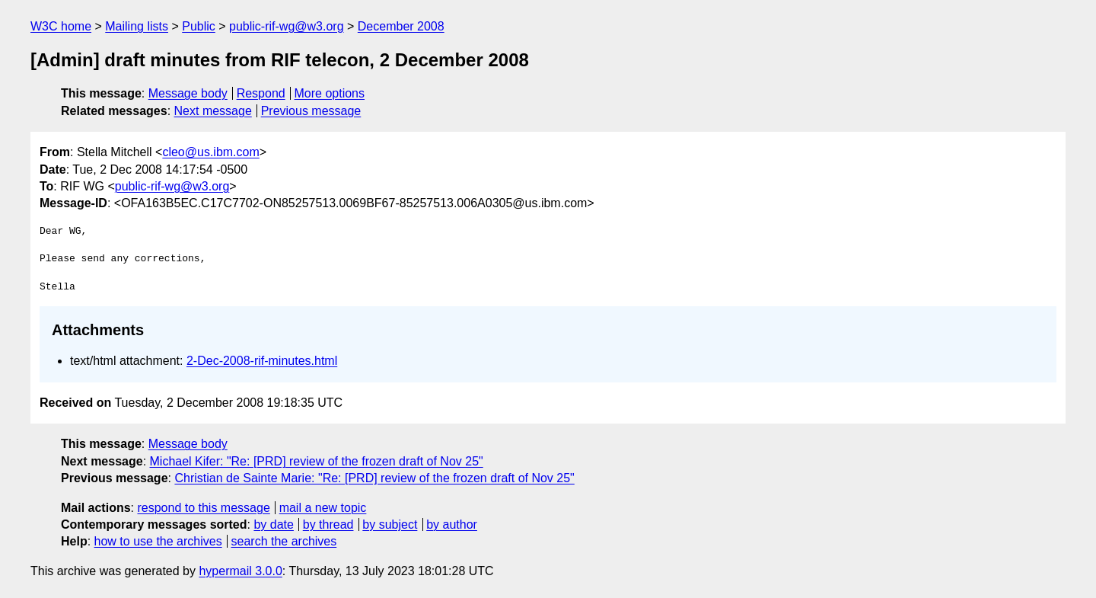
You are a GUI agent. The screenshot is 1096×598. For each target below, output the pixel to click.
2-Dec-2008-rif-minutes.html (261, 360)
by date (273, 524)
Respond (261, 93)
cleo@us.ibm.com (210, 152)
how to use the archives (158, 541)
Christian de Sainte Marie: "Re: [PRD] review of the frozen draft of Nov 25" (374, 478)
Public (198, 26)
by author (451, 524)
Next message (213, 110)
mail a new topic (323, 507)
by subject (389, 524)
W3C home (60, 26)
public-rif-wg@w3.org (286, 26)
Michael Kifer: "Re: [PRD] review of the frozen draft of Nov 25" (316, 461)
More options (330, 93)
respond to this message (203, 507)
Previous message (311, 110)
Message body (188, 93)
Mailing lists (136, 26)
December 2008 (401, 26)
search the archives (284, 541)
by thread (328, 524)
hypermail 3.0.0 (240, 570)
